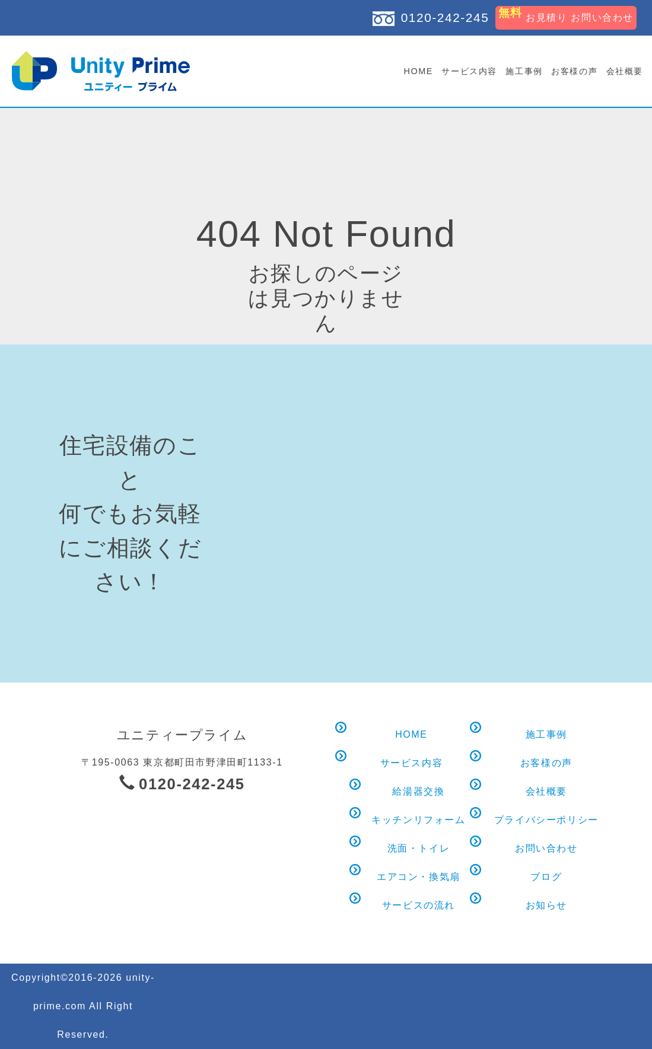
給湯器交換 (418, 789)
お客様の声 (574, 71)
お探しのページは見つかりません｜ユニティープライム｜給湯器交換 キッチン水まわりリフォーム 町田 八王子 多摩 (101, 71)
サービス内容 (469, 71)
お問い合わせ (546, 845)
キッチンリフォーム (418, 817)
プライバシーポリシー (546, 817)
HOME (418, 71)
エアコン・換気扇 (418, 874)
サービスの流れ (418, 902)
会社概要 (624, 71)
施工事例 (523, 71)
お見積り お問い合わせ (566, 14)
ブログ (546, 874)
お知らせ (546, 902)
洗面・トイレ (418, 845)
